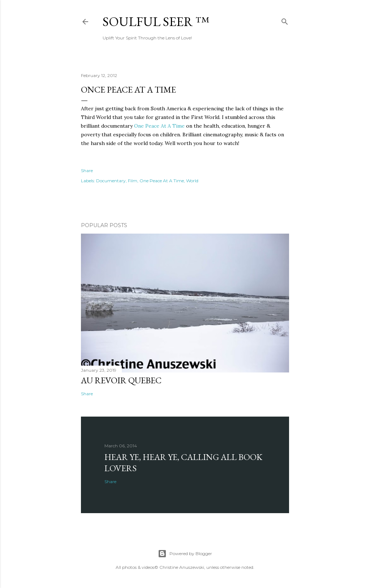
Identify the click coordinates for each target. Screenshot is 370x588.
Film (132, 180)
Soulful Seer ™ (156, 21)
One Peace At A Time (159, 126)
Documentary (111, 180)
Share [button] (87, 170)
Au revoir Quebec (121, 380)
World (192, 180)
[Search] (284, 20)
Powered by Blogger (185, 553)
